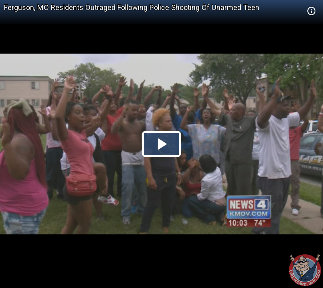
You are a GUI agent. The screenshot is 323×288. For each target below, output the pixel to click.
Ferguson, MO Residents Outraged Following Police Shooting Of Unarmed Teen (131, 7)
